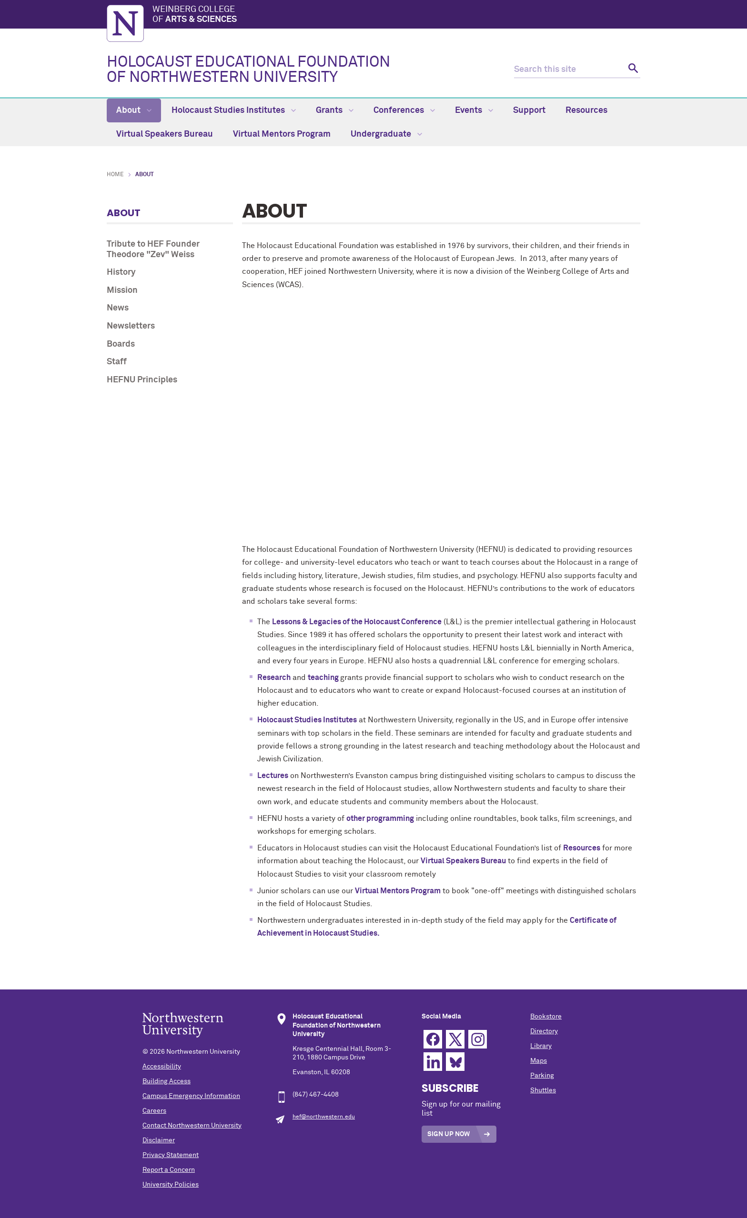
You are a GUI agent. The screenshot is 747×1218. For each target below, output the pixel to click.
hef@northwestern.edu (324, 1117)
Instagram (477, 1039)
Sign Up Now (448, 1134)
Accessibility (161, 1066)
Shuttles (543, 1090)
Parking (542, 1075)
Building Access (166, 1081)
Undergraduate (386, 134)
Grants (334, 110)
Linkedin (433, 1061)
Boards (121, 344)
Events (474, 110)
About (133, 110)
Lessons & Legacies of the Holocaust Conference (357, 622)
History (121, 272)
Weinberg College (396, 15)
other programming (380, 818)
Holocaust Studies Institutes (234, 110)
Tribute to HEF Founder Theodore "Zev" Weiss (153, 249)
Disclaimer (158, 1140)
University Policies (170, 1184)
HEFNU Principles (142, 380)
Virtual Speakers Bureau (164, 134)
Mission (122, 290)
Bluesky (455, 1061)
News (118, 308)
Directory (544, 1031)
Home (115, 175)
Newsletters (131, 326)
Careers (154, 1111)
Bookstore (546, 1016)
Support (529, 110)
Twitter (455, 1039)
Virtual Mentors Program (282, 134)
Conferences (404, 110)
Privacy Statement (170, 1155)
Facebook (433, 1039)
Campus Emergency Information (191, 1096)
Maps (538, 1061)
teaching (324, 677)
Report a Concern (168, 1170)
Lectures (272, 775)
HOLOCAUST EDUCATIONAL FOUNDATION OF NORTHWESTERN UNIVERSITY (248, 70)
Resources (586, 110)
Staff (117, 362)
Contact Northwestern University (192, 1125)
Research (274, 677)
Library (541, 1046)
